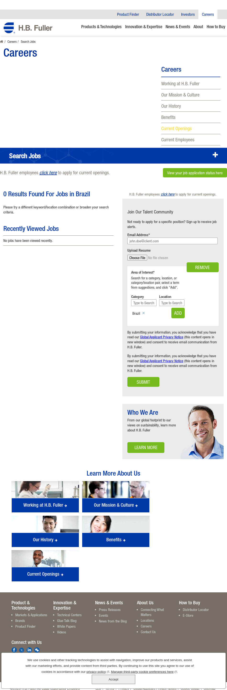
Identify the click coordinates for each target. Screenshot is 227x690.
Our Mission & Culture (180, 94)
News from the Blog (113, 616)
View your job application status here (195, 172)
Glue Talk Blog (66, 616)
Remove (202, 257)
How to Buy (216, 26)
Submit (143, 377)
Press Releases (110, 605)
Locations (147, 616)
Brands (20, 616)
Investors (188, 14)
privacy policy (82, 680)
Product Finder (128, 14)
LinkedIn (29, 645)
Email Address (137, 235)
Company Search (222, 14)
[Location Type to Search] (194, 298)
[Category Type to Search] (151, 298)
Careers (208, 14)
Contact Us (148, 627)
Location (181, 292)
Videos (61, 627)
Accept (202, 675)
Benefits (168, 117)
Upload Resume (139, 250)
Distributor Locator (160, 14)
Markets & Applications (31, 610)
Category (137, 292)
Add (207, 308)
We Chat (37, 645)
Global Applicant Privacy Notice (161, 332)
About (198, 26)
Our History (171, 106)
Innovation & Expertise (143, 26)
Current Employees (177, 139)
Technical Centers (69, 610)
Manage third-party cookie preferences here (128, 680)
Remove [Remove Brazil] (143, 308)
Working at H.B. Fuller (180, 83)
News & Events (178, 26)
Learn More (142, 444)
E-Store (188, 611)
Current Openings (176, 128)
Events (103, 611)
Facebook (14, 645)
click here (48, 172)
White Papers (66, 622)
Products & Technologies (101, 26)
